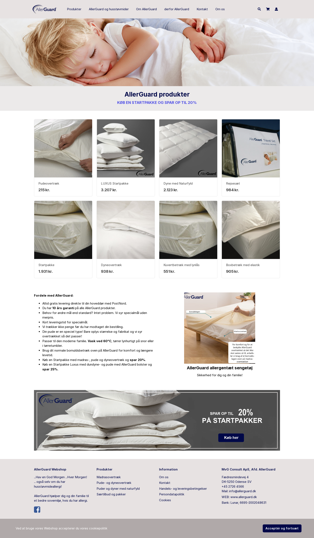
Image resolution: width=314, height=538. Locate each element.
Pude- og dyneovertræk (114, 483)
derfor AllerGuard (176, 9)
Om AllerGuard (146, 9)
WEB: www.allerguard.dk (239, 497)
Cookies (165, 500)
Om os (220, 9)
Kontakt (202, 9)
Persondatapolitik (171, 494)
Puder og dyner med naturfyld (118, 489)
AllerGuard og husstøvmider (109, 9)
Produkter (74, 9)
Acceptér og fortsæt (282, 528)
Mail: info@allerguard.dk (239, 491)
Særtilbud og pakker (111, 494)
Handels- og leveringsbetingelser (183, 489)
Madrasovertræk (109, 477)
